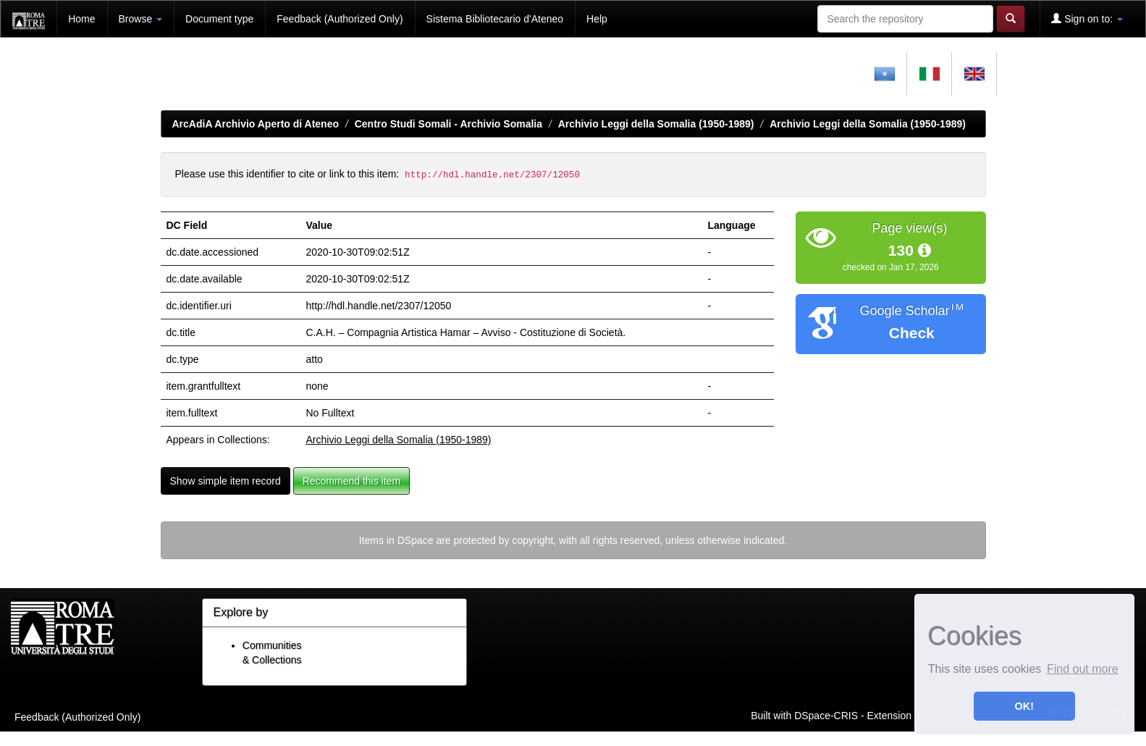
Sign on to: (1087, 18)
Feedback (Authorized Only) (340, 19)
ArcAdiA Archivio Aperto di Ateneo (256, 124)
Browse (141, 19)
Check (912, 332)
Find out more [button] (1082, 669)
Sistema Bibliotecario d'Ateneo (494, 19)
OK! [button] (1024, 706)
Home (81, 19)
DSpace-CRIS (826, 715)
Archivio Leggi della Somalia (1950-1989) (656, 124)
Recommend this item (351, 481)
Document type (219, 19)
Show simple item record (225, 481)
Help (596, 19)
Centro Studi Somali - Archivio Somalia (448, 124)
